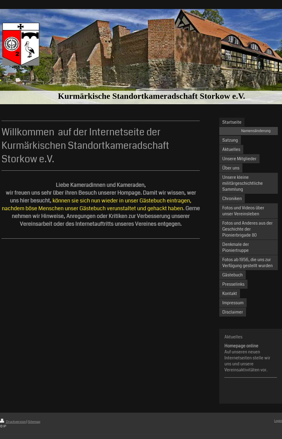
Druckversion (13, 422)
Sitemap (34, 422)
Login (278, 421)
